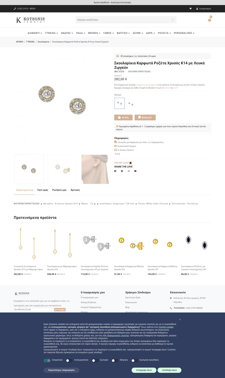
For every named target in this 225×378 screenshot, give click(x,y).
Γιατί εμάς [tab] (42, 190)
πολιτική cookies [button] (166, 327)
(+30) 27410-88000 (194, 308)
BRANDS (94, 33)
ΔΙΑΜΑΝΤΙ (35, 33)
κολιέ (167, 88)
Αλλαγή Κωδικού (88, 302)
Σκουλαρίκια (43, 42)
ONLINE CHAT (123, 162)
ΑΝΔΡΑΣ (67, 33)
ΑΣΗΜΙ (138, 33)
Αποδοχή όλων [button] (169, 370)
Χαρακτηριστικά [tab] (24, 190)
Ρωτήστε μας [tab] (59, 190)
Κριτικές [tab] (75, 190)
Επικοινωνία (131, 302)
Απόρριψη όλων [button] (144, 370)
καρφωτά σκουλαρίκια (146, 85)
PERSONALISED (184, 33)
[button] (180, 319)
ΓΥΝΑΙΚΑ (52, 33)
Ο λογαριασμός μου (89, 297)
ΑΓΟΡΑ (123, 117)
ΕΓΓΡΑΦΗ (60, 310)
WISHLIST (145, 117)
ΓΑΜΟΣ (109, 33)
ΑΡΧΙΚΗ (19, 42)
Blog (127, 307)
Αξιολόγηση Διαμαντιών (136, 312)
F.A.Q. (118, 154)
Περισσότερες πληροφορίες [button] (61, 370)
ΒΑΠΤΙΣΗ (124, 33)
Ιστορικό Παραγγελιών (91, 307)
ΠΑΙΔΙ (81, 33)
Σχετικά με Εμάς (132, 297)
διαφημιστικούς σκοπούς (118, 335)
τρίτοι (92, 330)
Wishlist (84, 312)
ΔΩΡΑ (151, 33)
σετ (175, 88)
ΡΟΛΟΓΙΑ (165, 33)
